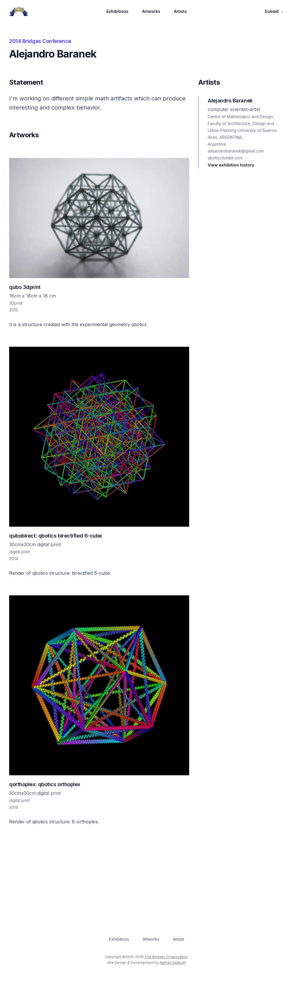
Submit (274, 11)
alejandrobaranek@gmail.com (236, 150)
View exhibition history (231, 164)
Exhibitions (117, 11)
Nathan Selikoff (172, 962)
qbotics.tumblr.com (228, 157)
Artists (180, 11)
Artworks (151, 11)
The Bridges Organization (166, 957)
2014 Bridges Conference (40, 41)
